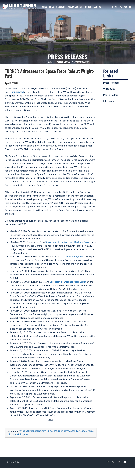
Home (49, 61)
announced (18, 91)
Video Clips (109, 88)
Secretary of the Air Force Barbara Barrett (68, 242)
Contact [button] (98, 6)
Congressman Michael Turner (19, 6)
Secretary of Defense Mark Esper (68, 281)
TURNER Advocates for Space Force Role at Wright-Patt (49, 73)
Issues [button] (88, 6)
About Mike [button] (48, 6)
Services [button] (61, 6)
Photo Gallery (110, 94)
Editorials (108, 101)
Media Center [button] (75, 6)
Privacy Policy (13, 462)
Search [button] (106, 6)
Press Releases (67, 56)
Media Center (63, 61)
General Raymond (74, 256)
